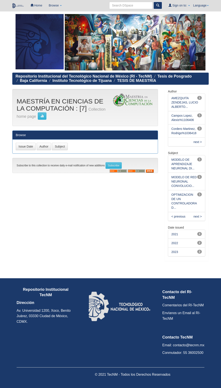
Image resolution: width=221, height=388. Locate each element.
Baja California (33, 80)
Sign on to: (179, 5)
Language (201, 5)
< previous (178, 216)
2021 (174, 234)
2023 (174, 252)
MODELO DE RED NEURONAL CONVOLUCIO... (184, 181)
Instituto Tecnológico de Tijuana (82, 80)
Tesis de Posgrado (174, 76)
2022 (174, 243)
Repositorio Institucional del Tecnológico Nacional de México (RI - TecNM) (84, 76)
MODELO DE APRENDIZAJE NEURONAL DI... (182, 164)
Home (36, 5)
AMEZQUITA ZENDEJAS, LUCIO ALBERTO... (184, 102)
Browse (55, 5)
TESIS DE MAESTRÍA (136, 80)
